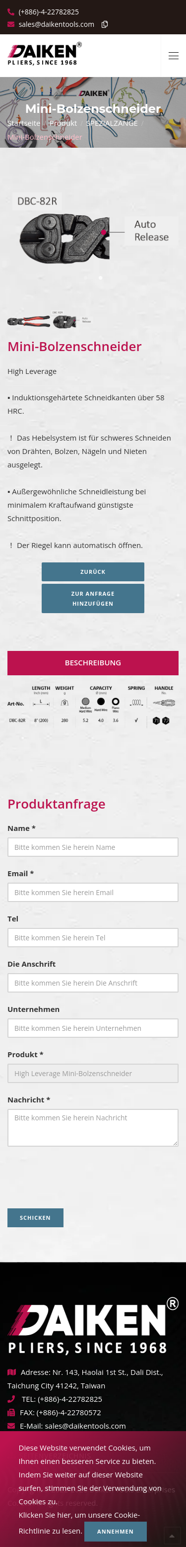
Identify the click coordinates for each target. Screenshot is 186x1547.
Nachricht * (28, 1099)
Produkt (63, 123)
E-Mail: (25, 1426)
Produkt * (25, 1054)
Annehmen (115, 1531)
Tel (12, 918)
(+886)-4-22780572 (69, 1412)
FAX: (21, 1412)
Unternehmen (33, 1009)
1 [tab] (86, 278)
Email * (20, 873)
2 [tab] (101, 278)
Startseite (24, 123)
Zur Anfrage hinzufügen (93, 598)
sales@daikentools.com (85, 1426)
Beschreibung (93, 662)
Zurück (93, 571)
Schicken (35, 1217)
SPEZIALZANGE (112, 123)
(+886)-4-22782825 (48, 11)
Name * (21, 828)
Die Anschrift (31, 964)
